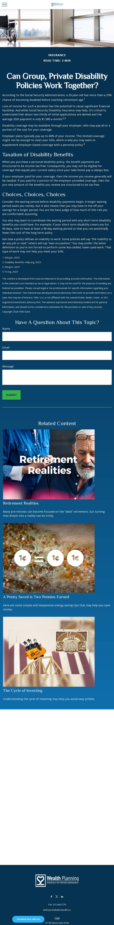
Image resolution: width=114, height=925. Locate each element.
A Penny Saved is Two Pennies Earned (36, 597)
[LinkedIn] (62, 896)
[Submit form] (11, 395)
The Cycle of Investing (22, 690)
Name (6, 328)
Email (5, 347)
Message (8, 366)
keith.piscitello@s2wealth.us (57, 909)
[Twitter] (57, 896)
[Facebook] (51, 896)
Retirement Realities (21, 503)
